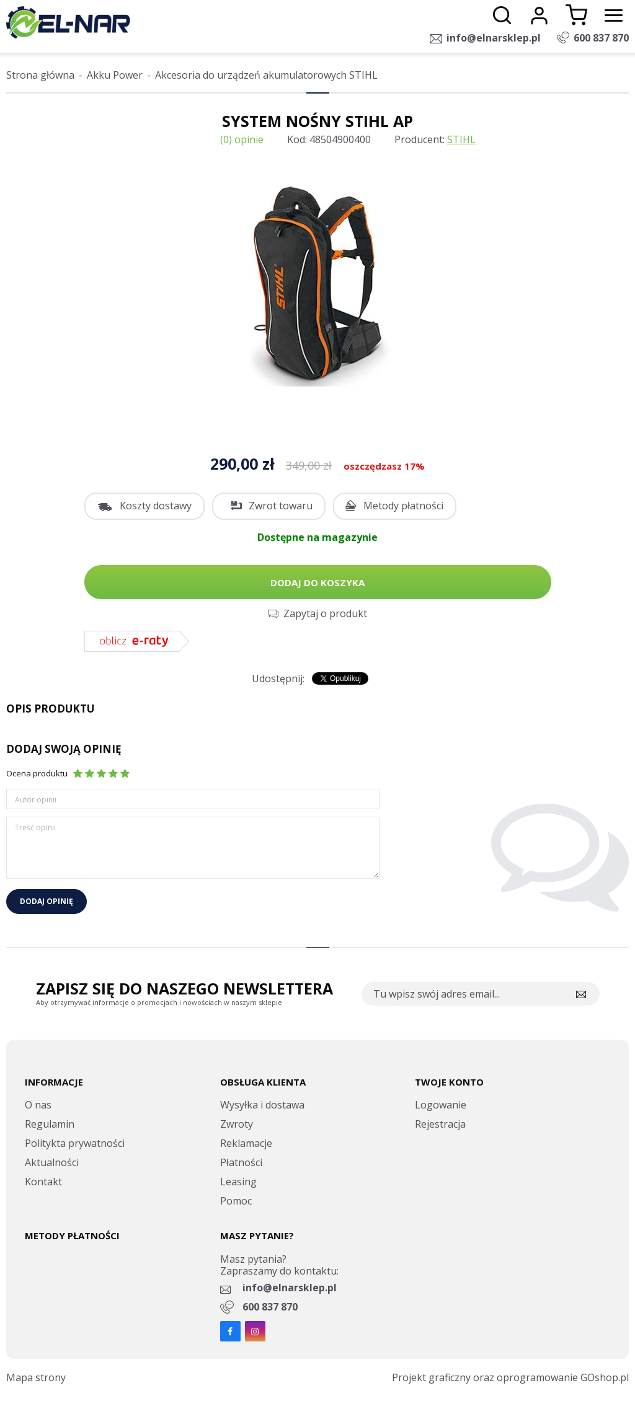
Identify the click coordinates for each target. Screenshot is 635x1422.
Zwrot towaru (281, 505)
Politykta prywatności (75, 1143)
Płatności (241, 1162)
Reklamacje (246, 1143)
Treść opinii (35, 827)
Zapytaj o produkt (325, 613)
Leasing (238, 1181)
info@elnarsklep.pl (493, 38)
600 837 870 (601, 38)
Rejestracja (440, 1124)
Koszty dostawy (156, 505)
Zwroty (236, 1124)
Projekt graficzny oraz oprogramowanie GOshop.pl (510, 1377)
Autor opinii (35, 799)
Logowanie (440, 1105)
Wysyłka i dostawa (262, 1105)
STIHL (461, 139)
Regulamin (49, 1124)
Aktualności (52, 1162)
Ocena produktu (37, 773)
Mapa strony (36, 1377)
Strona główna (40, 75)
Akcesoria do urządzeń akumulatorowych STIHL (266, 75)
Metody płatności (403, 505)
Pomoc (236, 1201)
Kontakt (43, 1181)
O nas (38, 1105)
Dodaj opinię (46, 901)
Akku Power (115, 75)
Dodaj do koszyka (317, 582)
